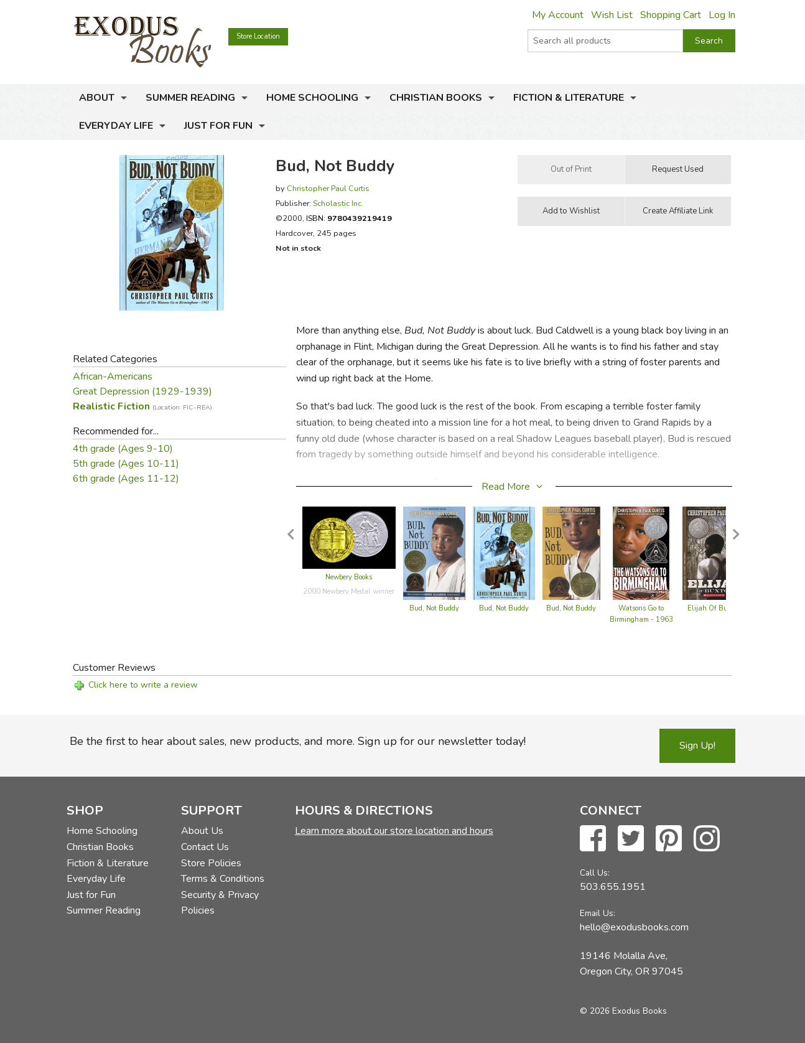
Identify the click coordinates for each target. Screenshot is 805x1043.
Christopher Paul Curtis (328, 188)
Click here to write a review (143, 685)
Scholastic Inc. (338, 203)
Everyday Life (116, 126)
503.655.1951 (613, 887)
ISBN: (349, 218)
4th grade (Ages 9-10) (123, 449)
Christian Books (435, 98)
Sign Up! (697, 745)
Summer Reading (190, 98)
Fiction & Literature (568, 98)
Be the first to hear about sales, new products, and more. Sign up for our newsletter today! (298, 741)
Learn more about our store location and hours (394, 831)
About (96, 98)
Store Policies (211, 863)
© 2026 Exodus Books (623, 1011)
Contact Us (205, 847)
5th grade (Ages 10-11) (126, 463)
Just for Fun (218, 126)
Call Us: (595, 873)
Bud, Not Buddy (434, 608)
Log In (722, 15)
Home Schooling (312, 98)
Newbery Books (348, 577)
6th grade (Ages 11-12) (126, 478)
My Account (558, 15)
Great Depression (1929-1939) (142, 391)
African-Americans (112, 376)
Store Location (258, 36)
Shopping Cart (670, 15)
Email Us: (597, 913)
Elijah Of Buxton (714, 608)
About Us (202, 831)
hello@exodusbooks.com (634, 927)
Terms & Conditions (222, 879)
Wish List (612, 15)
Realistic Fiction (142, 406)
